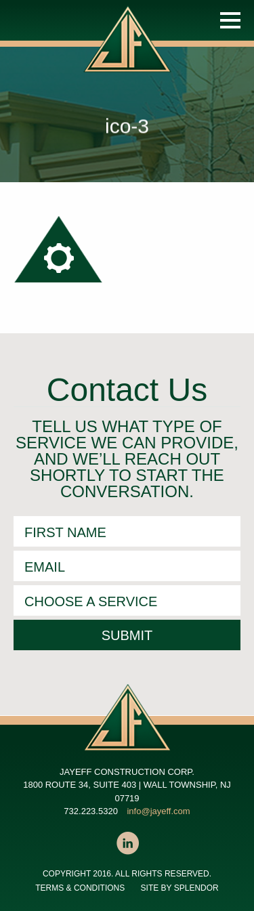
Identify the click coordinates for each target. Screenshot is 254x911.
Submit (127, 635)
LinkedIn (127, 843)
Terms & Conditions (80, 888)
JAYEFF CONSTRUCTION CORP (130, 52)
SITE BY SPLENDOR (180, 888)
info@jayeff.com (158, 811)
